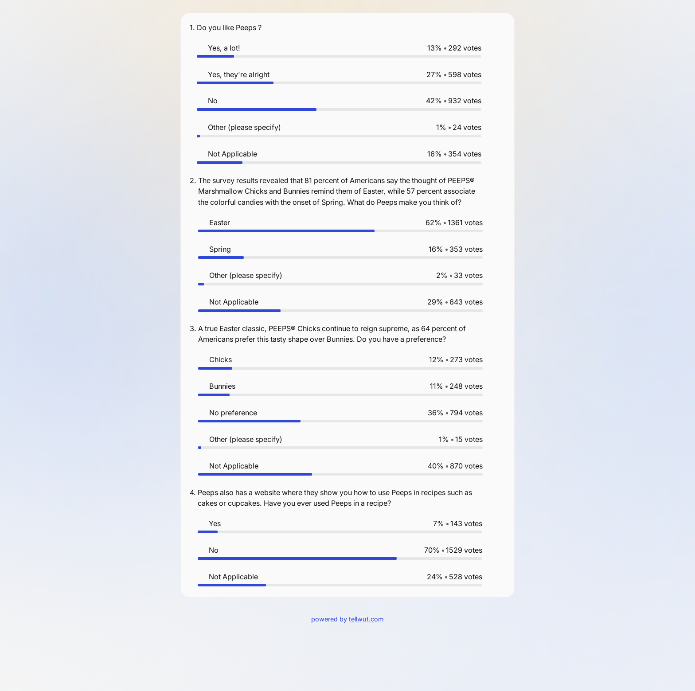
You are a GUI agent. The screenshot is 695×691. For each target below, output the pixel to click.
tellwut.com (366, 619)
